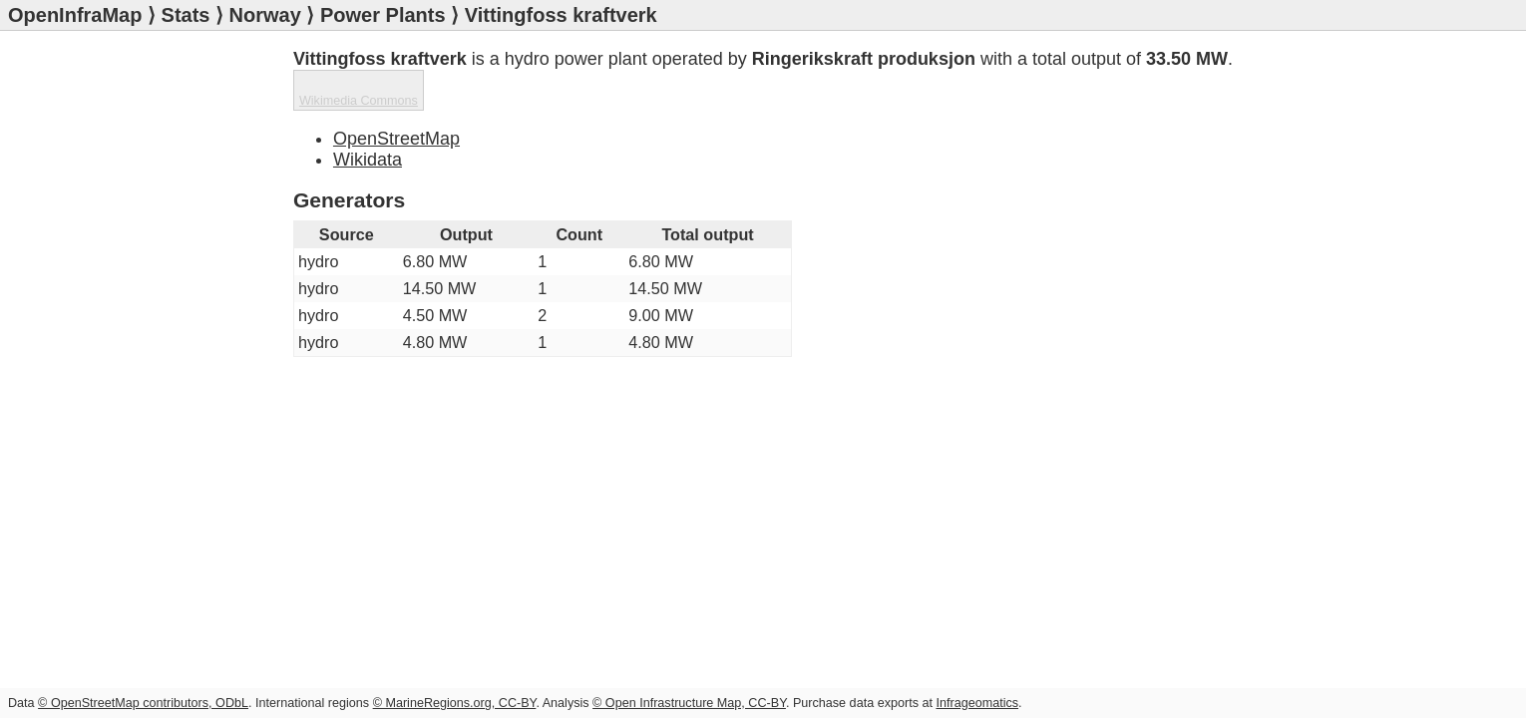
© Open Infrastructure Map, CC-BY (689, 703)
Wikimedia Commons (1162, 106)
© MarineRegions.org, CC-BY (455, 703)
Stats (186, 15)
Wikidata (367, 119)
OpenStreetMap (396, 98)
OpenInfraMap (75, 15)
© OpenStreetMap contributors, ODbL (143, 703)
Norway (265, 15)
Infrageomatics (977, 703)
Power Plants (383, 15)
